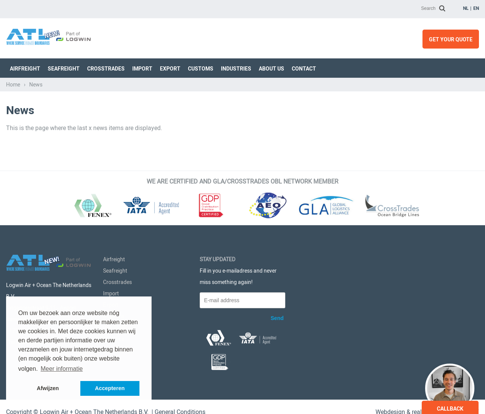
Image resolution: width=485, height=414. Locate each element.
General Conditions (180, 410)
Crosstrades (106, 67)
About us (271, 67)
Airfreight (25, 67)
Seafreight (64, 67)
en (476, 6)
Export (170, 67)
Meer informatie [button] (62, 368)
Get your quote (450, 38)
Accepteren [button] (110, 388)
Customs (200, 67)
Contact (304, 67)
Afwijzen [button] (48, 388)
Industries (236, 67)
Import (142, 67)
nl (466, 6)
